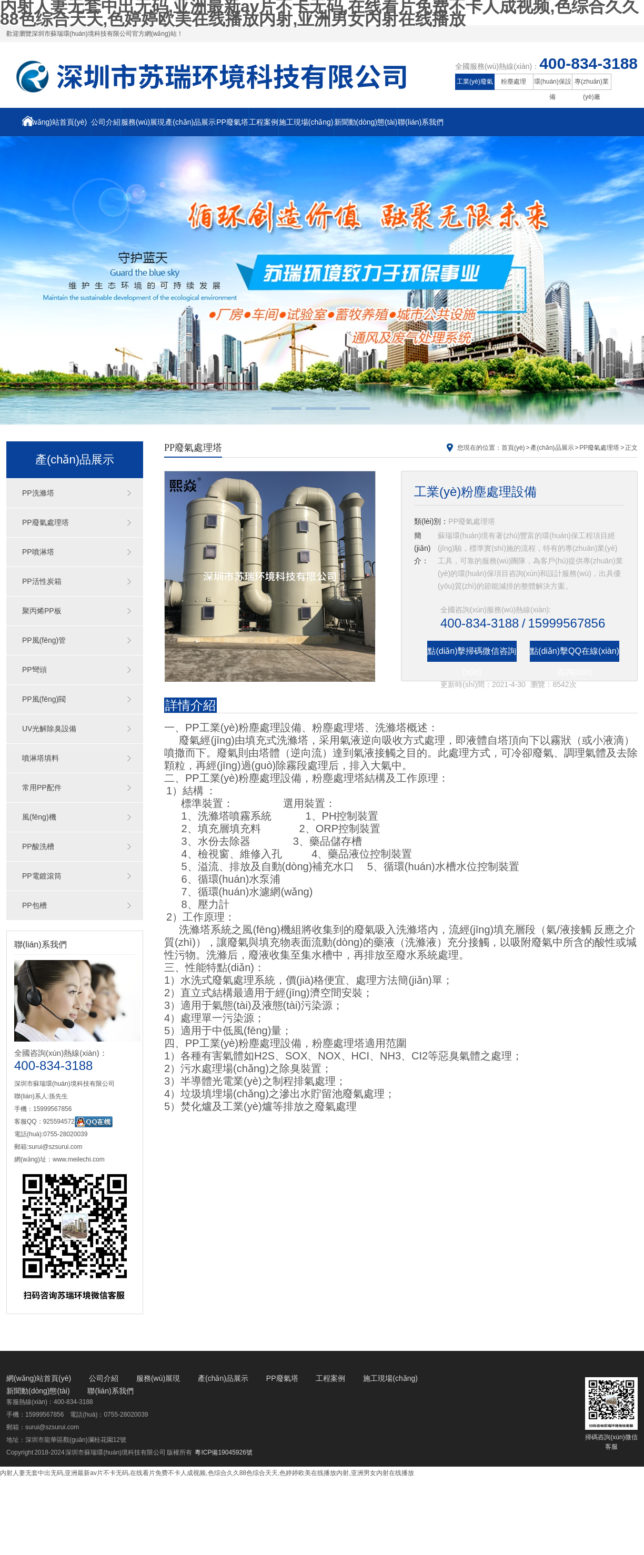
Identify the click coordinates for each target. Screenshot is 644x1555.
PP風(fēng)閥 (44, 699)
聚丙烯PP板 (42, 611)
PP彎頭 (34, 669)
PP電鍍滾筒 (42, 876)
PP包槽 (34, 905)
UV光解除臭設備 (49, 728)
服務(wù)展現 (143, 122)
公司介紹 (105, 122)
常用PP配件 (42, 787)
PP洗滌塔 (38, 493)
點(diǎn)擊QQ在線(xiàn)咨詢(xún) (574, 654)
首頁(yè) (513, 447)
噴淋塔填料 (40, 758)
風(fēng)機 (39, 817)
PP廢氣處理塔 (45, 522)
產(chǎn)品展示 (190, 122)
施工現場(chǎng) (306, 122)
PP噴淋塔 (38, 552)
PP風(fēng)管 (44, 640)
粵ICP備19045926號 (223, 1452)
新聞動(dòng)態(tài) (366, 122)
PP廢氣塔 (232, 122)
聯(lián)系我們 (421, 122)
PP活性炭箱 (42, 581)
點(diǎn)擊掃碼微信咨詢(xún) (471, 654)
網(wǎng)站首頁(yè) (54, 121)
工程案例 (263, 122)
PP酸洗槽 (38, 846)
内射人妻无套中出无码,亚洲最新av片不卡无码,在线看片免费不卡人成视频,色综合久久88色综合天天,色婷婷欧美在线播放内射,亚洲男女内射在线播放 (207, 1473)
